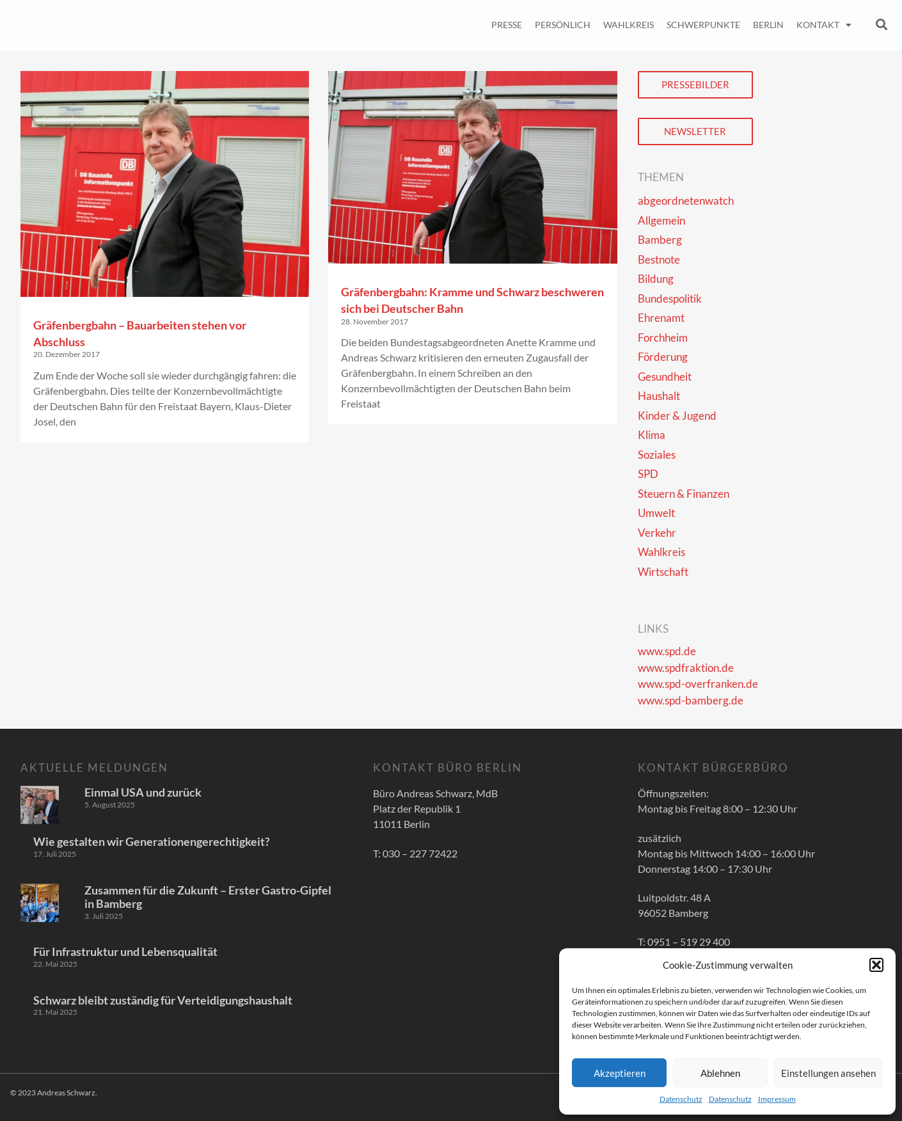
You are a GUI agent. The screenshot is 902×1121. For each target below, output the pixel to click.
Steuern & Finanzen (683, 493)
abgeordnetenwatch (686, 200)
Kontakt (823, 25)
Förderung (663, 356)
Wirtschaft (663, 571)
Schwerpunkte (703, 24)
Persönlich (562, 24)
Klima (651, 434)
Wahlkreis (628, 24)
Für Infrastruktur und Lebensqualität (125, 951)
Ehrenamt (661, 317)
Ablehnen (720, 1073)
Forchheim (663, 337)
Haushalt (659, 395)
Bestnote (659, 259)
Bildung (656, 278)
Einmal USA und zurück (143, 792)
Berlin (768, 24)
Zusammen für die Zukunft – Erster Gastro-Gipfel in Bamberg (207, 897)
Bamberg (660, 239)
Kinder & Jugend (677, 415)
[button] (876, 964)
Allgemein (661, 220)
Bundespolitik (670, 298)
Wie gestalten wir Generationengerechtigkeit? (151, 841)
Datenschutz (681, 1099)
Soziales (657, 454)
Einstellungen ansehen (828, 1073)
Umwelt (656, 513)
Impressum (777, 1099)
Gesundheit (665, 376)
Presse (506, 24)
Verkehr (657, 532)
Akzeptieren (619, 1073)
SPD (648, 474)
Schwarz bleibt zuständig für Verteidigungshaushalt (162, 1000)
